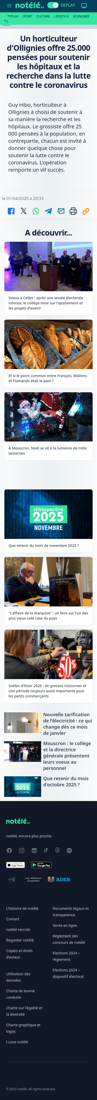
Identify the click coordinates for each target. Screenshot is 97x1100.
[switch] (53, 5)
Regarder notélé (20, 940)
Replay (13, 16)
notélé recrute (18, 929)
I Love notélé (17, 1041)
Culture (43, 16)
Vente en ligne (65, 925)
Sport (27, 16)
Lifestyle (61, 16)
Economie (81, 16)
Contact (12, 918)
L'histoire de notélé (22, 908)
